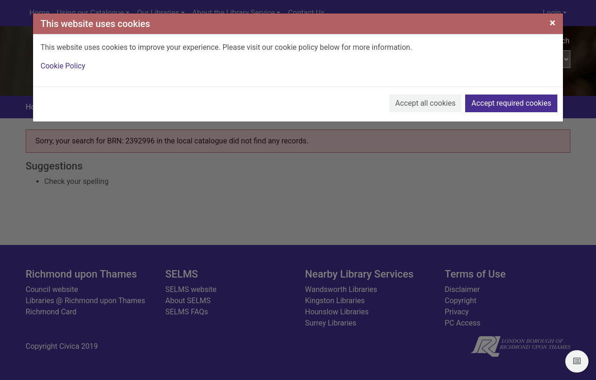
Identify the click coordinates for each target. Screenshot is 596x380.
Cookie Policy (63, 65)
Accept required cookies (511, 103)
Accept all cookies (425, 103)
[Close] (552, 23)
